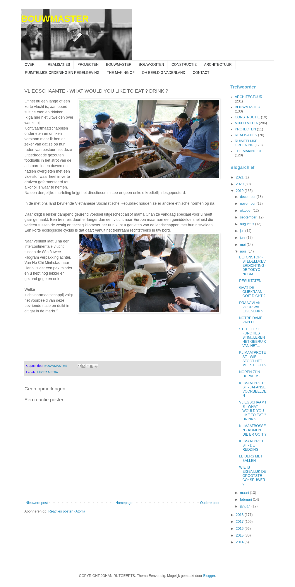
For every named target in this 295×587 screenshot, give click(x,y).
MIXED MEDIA (47, 372)
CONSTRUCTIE (184, 64)
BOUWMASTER (55, 19)
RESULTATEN (250, 281)
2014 (240, 542)
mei (243, 244)
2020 (240, 184)
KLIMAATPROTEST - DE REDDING (252, 445)
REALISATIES (59, 64)
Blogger (209, 576)
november (248, 203)
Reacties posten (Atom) (66, 511)
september (248, 217)
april (244, 251)
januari (245, 506)
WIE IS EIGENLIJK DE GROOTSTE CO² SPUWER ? (252, 476)
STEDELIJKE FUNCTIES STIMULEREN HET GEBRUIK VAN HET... (252, 337)
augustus (247, 224)
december (248, 197)
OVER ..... (32, 64)
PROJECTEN (88, 64)
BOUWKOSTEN (151, 64)
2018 (240, 515)
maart (245, 493)
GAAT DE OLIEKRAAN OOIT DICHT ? (252, 292)
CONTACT (201, 72)
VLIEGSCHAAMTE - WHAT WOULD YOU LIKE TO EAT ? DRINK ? (252, 410)
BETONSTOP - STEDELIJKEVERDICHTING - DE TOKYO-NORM (252, 265)
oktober (246, 210)
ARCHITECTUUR (218, 64)
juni (243, 237)
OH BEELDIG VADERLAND (163, 72)
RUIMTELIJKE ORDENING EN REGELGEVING (62, 72)
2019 (240, 191)
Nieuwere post (37, 503)
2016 (240, 528)
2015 (240, 535)
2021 (240, 177)
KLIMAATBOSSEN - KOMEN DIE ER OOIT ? (252, 430)
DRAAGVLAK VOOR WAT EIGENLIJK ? (251, 307)
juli (242, 231)
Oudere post (209, 503)
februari (246, 499)
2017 (240, 521)
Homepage (123, 503)
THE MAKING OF (120, 72)
